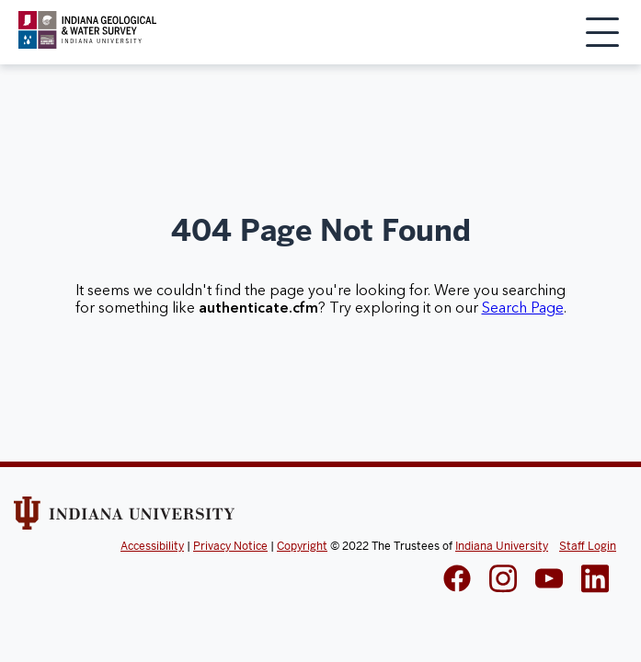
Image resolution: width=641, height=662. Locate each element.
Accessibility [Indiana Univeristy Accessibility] (152, 546)
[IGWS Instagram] (503, 581)
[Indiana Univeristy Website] (124, 519)
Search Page (523, 308)
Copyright (302, 546)
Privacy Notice (230, 546)
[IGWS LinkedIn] (549, 580)
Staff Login (587, 546)
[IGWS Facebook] (457, 580)
